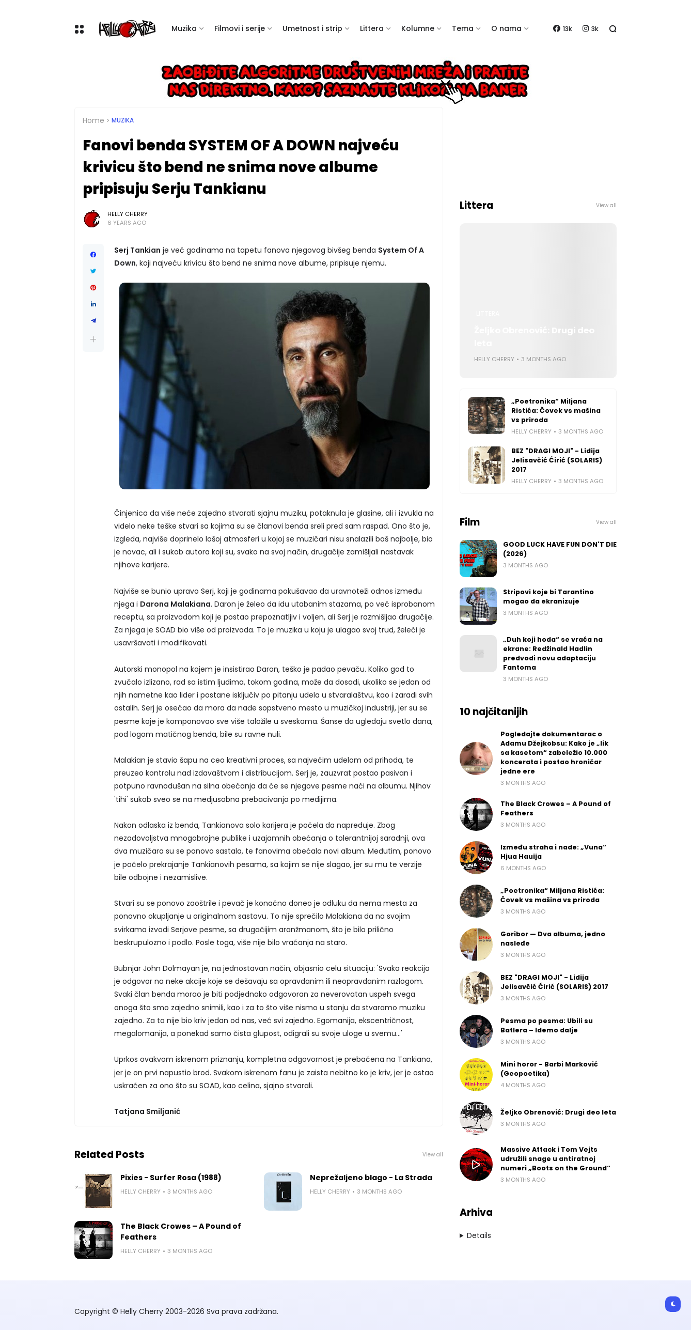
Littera (372, 28)
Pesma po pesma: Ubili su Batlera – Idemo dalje (546, 1025)
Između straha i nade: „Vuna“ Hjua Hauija (553, 852)
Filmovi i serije (239, 28)
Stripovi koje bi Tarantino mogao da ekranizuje (548, 596)
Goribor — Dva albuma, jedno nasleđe (552, 939)
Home (93, 120)
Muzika (184, 28)
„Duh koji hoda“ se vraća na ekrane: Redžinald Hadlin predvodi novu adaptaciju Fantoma (553, 653)
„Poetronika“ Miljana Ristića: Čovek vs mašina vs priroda (556, 410)
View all (432, 1154)
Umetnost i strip (312, 28)
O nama (506, 28)
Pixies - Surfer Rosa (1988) (171, 1177)
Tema (463, 28)
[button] (93, 339)
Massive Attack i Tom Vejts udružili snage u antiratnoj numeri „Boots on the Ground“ (555, 1158)
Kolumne (417, 28)
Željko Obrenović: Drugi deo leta (534, 336)
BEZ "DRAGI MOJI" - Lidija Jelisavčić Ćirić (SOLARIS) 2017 (556, 460)
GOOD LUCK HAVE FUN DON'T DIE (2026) (560, 549)
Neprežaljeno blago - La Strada (371, 1177)
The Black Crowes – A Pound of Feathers (180, 1231)
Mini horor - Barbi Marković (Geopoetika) (549, 1069)
